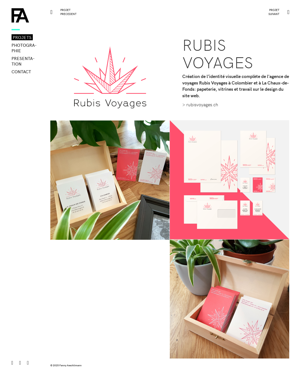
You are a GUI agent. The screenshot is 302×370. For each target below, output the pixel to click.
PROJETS (22, 37)
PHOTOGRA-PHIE (24, 48)
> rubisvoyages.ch (200, 104)
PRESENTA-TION (23, 61)
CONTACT (21, 71)
